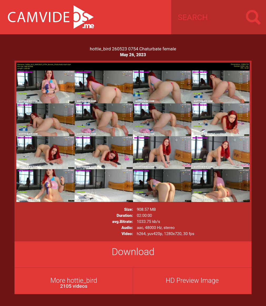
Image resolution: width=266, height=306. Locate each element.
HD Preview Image (192, 280)
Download (133, 251)
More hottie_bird (73, 283)
